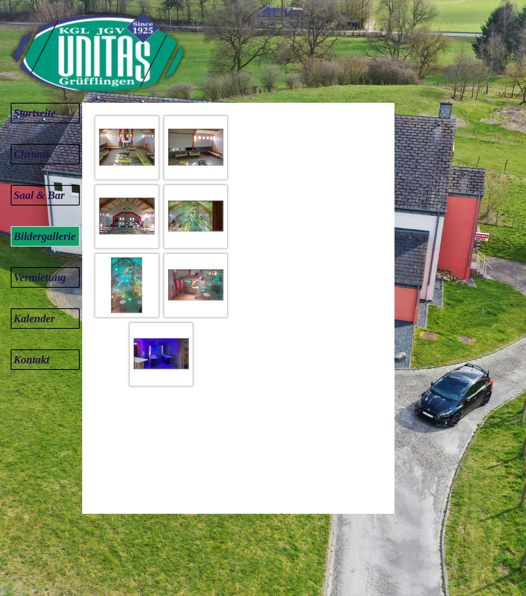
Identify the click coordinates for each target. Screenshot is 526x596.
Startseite (34, 113)
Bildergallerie (45, 236)
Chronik (32, 154)
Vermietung (40, 277)
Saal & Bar (39, 195)
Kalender (34, 318)
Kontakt (31, 359)
